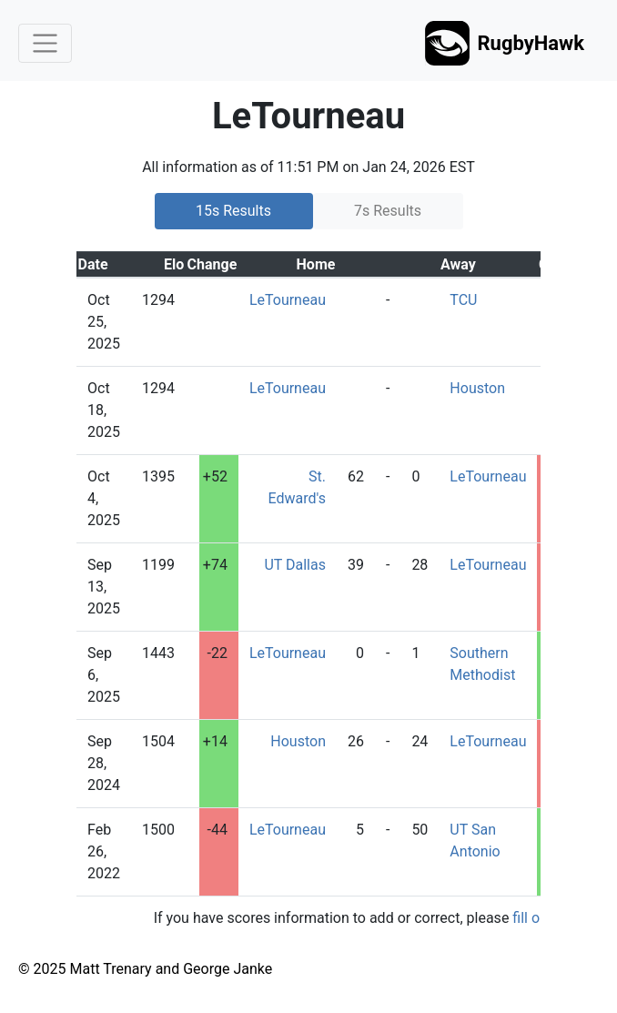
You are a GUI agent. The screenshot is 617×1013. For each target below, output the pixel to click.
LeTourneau (287, 300)
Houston (477, 388)
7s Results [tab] (387, 210)
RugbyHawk (504, 43)
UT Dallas (295, 564)
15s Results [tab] (233, 210)
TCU (463, 300)
